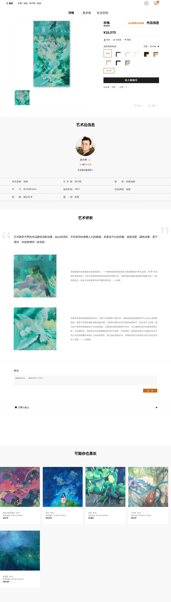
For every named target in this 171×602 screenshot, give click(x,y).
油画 (26, 3)
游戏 (39, 3)
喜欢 (138, 105)
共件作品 (85, 164)
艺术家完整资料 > (85, 170)
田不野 (32, 3)
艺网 (20, 3)
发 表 (150, 390)
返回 (11, 3)
